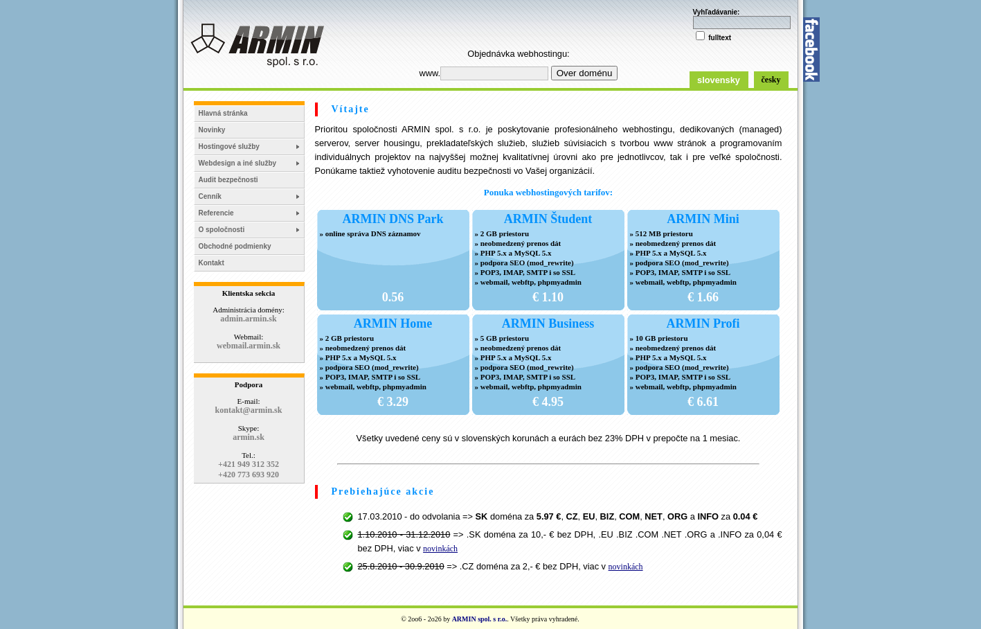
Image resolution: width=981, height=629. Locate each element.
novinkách (440, 548)
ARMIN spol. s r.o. (479, 619)
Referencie (216, 213)
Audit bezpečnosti (228, 180)
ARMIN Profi (702, 323)
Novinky (212, 130)
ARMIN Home (393, 323)
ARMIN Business (548, 323)
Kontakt (211, 263)
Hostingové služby (229, 146)
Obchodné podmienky (235, 246)
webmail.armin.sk (248, 346)
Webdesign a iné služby (238, 163)
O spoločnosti (222, 229)
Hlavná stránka (223, 113)
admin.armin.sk (248, 319)
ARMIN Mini (703, 219)
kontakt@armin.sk (248, 410)
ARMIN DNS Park (393, 219)
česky (771, 80)
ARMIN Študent (548, 219)
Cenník (210, 196)
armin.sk (248, 437)
